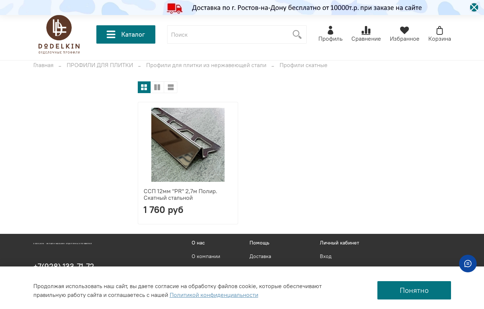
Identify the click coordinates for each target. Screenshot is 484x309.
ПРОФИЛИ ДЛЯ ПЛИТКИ (100, 65)
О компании (206, 256)
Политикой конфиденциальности (214, 294)
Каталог (126, 34)
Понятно (414, 290)
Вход (326, 256)
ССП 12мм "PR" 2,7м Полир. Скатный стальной (180, 194)
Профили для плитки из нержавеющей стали (206, 65)
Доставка (260, 256)
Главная (43, 65)
